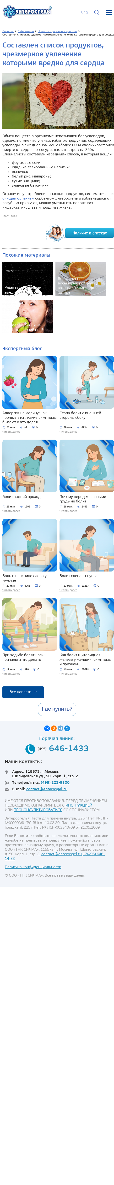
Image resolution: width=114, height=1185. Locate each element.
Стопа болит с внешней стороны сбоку (80, 415)
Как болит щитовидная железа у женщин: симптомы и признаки (85, 659)
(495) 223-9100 (55, 783)
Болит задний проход (21, 497)
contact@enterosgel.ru (46, 789)
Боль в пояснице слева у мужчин (24, 578)
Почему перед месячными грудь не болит (83, 499)
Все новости (23, 692)
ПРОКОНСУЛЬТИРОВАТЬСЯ (38, 810)
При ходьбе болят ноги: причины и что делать (23, 657)
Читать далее (11, 431)
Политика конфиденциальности (33, 867)
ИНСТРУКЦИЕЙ (78, 806)
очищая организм (18, 198)
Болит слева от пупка (79, 576)
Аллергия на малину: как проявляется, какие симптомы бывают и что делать (29, 417)
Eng (84, 12)
